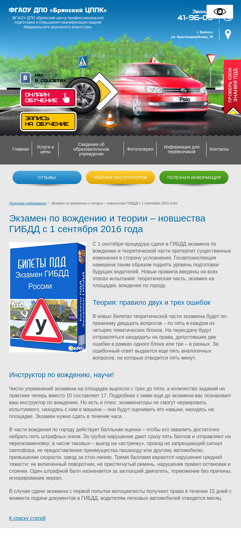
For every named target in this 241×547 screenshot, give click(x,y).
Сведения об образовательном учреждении (91, 149)
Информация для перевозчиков (182, 149)
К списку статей (27, 518)
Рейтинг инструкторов (120, 177)
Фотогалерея (140, 149)
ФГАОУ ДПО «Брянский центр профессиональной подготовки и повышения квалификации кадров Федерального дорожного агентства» (58, 22)
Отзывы (47, 177)
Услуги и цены (45, 149)
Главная (20, 149)
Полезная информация (194, 177)
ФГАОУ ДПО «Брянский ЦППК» (58, 10)
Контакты (219, 149)
